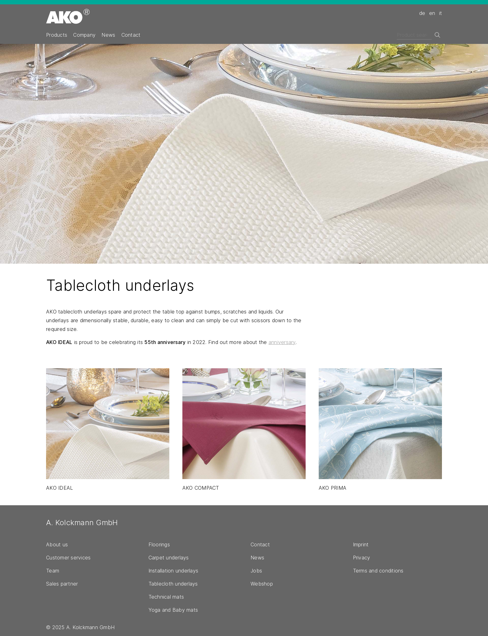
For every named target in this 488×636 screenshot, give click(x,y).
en (432, 13)
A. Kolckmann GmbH (82, 522)
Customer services (68, 557)
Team (52, 571)
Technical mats (166, 597)
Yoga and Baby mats (173, 610)
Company (84, 35)
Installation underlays (173, 571)
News (108, 35)
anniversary (282, 342)
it (440, 13)
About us (57, 544)
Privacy (361, 557)
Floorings (159, 544)
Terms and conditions (378, 571)
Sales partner (62, 584)
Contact (131, 35)
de (422, 13)
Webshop (262, 584)
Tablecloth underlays (173, 584)
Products (56, 35)
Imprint (361, 544)
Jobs (256, 571)
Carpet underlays (168, 557)
